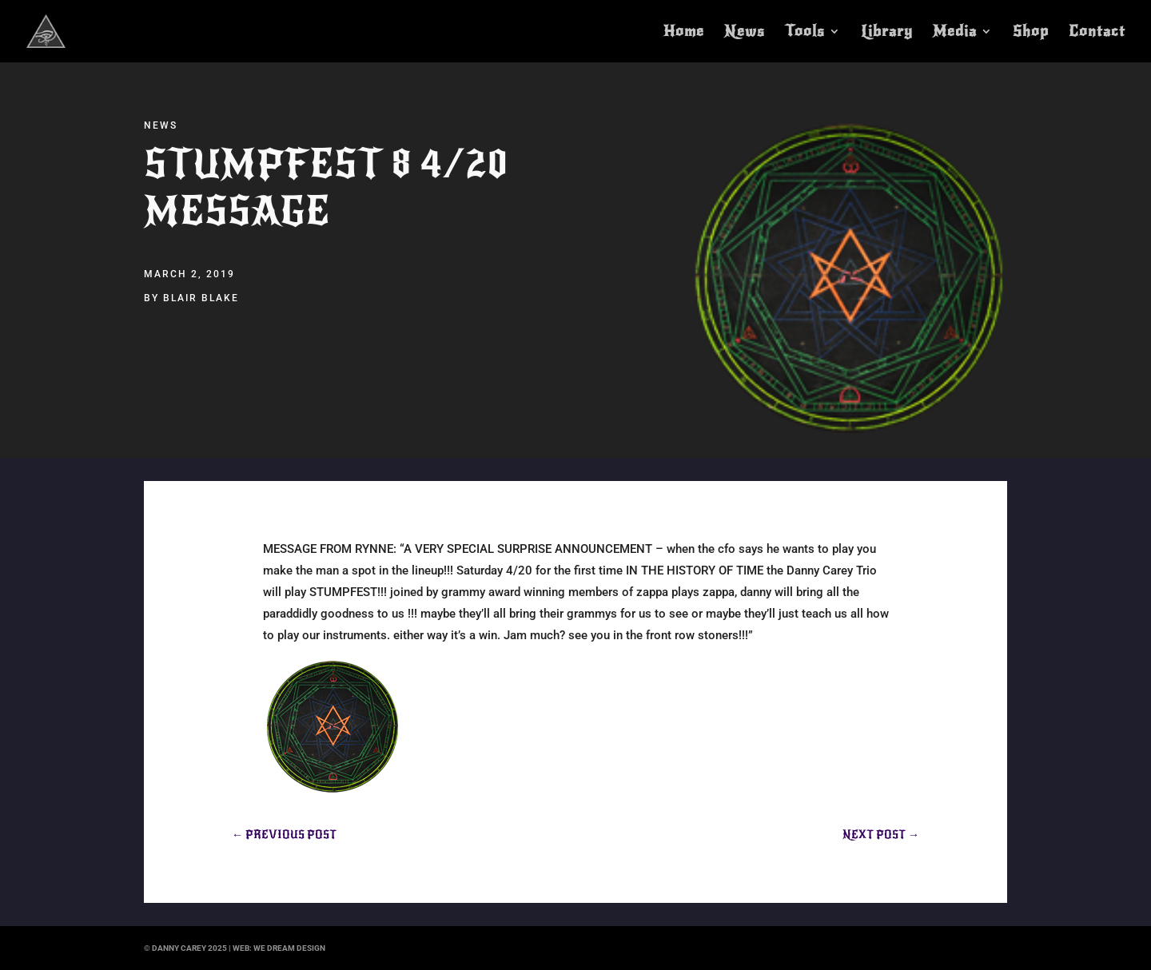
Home (683, 33)
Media (955, 33)
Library (887, 33)
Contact (1097, 33)
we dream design (289, 948)
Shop (1031, 33)
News (744, 33)
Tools (805, 33)
